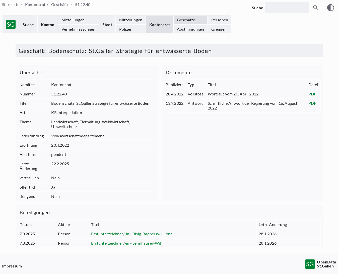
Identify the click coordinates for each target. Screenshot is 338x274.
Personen (219, 19)
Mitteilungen (73, 19)
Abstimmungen (190, 29)
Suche (28, 24)
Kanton (47, 24)
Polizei (125, 29)
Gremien (219, 29)
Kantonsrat (159, 24)
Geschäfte (186, 19)
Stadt (107, 24)
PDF (312, 93)
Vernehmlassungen (78, 29)
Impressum (12, 265)
